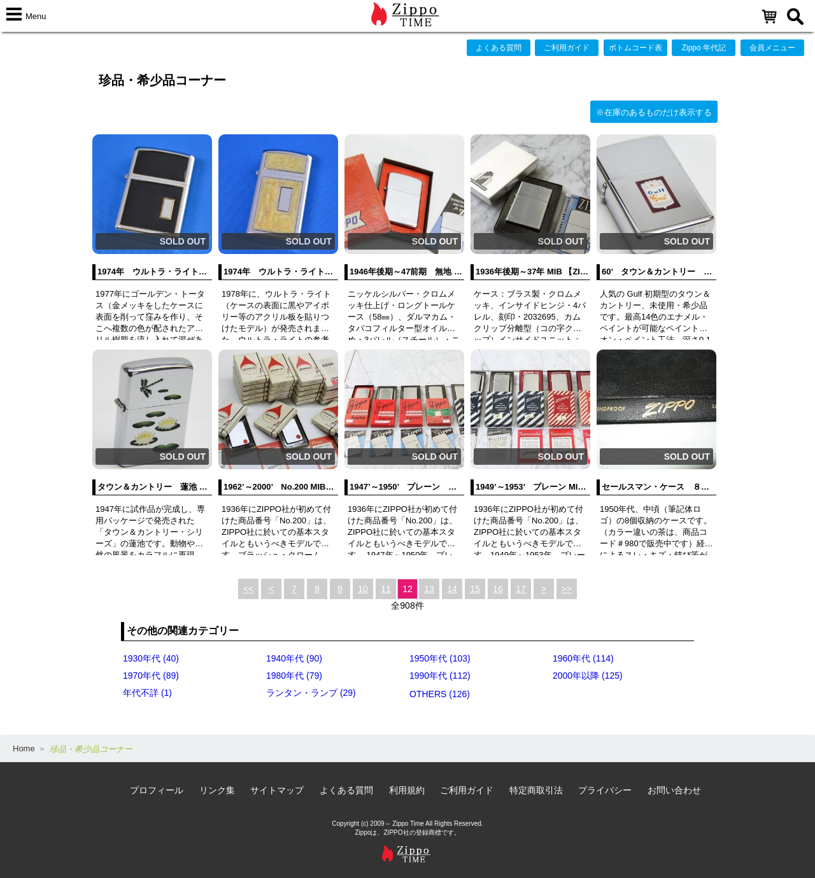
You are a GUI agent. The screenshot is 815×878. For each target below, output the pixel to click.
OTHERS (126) (439, 694)
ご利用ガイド (567, 47)
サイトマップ (277, 790)
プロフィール (156, 790)
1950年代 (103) (440, 658)
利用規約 (407, 790)
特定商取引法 (536, 790)
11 (386, 589)
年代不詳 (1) (147, 693)
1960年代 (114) (583, 658)
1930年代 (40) (151, 658)
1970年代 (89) (151, 675)
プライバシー (605, 790)
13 (429, 589)
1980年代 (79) (294, 675)
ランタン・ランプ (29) (311, 693)
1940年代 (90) (294, 658)
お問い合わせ (674, 790)
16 (498, 589)
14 (452, 589)
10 (363, 589)
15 (475, 589)
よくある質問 (498, 47)
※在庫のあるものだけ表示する (654, 112)
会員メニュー (772, 47)
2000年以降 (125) (588, 675)
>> (567, 589)
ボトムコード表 (635, 47)
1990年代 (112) (440, 675)
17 (521, 589)
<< (248, 589)
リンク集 (217, 790)
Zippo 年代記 (704, 47)
